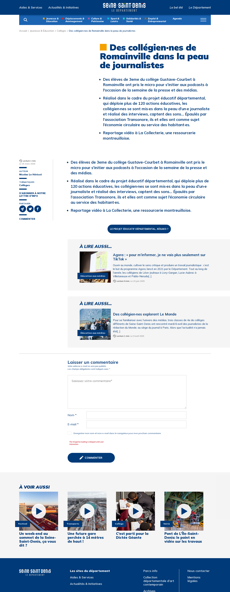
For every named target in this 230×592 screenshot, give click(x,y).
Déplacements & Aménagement (74, 19)
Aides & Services (30, 7)
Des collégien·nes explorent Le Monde (144, 255)
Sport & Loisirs (115, 19)
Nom (72, 356)
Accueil (23, 30)
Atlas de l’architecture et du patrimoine (159, 543)
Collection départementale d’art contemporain (158, 521)
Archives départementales (155, 533)
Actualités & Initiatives (63, 7)
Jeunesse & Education (52, 19)
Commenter (27, 219)
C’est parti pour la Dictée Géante (132, 476)
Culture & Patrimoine (97, 19)
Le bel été (176, 7)
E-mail (73, 365)
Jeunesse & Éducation (42, 30)
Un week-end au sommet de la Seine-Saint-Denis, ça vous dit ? (37, 480)
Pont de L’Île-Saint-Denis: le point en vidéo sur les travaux (183, 478)
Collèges (61, 30)
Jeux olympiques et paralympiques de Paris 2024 (159, 555)
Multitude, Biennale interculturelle (156, 567)
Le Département (200, 7)
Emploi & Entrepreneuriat (157, 19)
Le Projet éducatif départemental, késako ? (139, 169)
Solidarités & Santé (133, 19)
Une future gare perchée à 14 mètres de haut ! (86, 478)
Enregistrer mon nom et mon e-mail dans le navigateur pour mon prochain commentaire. (117, 374)
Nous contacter (199, 511)
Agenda (177, 18)
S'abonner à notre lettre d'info (32, 194)
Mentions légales (194, 519)
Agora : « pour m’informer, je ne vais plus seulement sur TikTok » (159, 198)
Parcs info (150, 511)
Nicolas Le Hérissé (30, 174)
